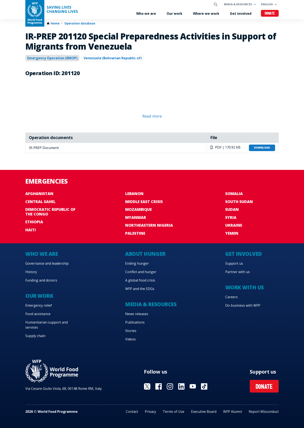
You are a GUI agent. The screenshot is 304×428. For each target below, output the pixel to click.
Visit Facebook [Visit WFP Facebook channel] (158, 386)
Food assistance (37, 314)
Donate (270, 14)
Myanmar (135, 217)
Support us (234, 263)
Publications (135, 322)
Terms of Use (173, 411)
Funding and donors (41, 280)
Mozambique (138, 209)
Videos (130, 339)
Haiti (30, 229)
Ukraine (233, 225)
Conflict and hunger (140, 272)
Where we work (206, 13)
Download (262, 147)
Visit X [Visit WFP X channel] (147, 386)
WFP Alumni (232, 411)
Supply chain (35, 335)
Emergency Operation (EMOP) (52, 58)
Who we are (146, 13)
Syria (230, 217)
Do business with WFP (242, 305)
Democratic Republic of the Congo (50, 212)
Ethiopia (34, 221)
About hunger (145, 253)
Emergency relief (38, 305)
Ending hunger (137, 263)
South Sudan (239, 201)
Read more (152, 116)
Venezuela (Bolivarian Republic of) (113, 58)
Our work (174, 13)
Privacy (150, 411)
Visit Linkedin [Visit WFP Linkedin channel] (181, 386)
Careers (231, 297)
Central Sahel (40, 201)
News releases (136, 314)
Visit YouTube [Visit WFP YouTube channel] (193, 386)
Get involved (240, 13)
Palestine (135, 233)
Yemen (231, 233)
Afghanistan (39, 193)
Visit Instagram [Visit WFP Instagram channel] (170, 386)
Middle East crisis (144, 201)
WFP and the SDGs (139, 288)
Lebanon (134, 193)
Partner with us (237, 272)
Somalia (234, 193)
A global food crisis (140, 280)
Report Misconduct (264, 411)
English (267, 4)
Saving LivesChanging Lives (62, 9)
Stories (130, 330)
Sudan (232, 209)
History (31, 272)
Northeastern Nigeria (149, 225)
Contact (132, 411)
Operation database (79, 23)
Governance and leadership (47, 263)
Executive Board (203, 411)
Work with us (244, 287)
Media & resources (238, 4)
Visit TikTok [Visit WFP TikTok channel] (204, 386)
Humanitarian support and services (46, 325)
